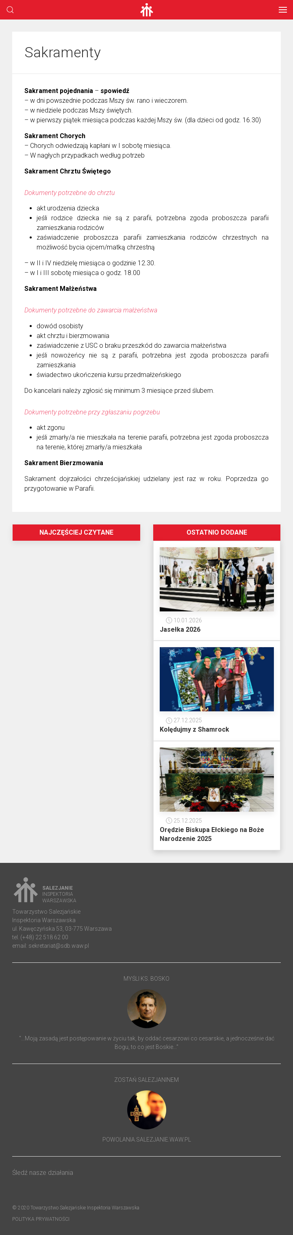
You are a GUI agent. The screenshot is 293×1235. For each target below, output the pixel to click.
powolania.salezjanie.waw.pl (146, 1139)
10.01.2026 (184, 620)
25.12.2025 (184, 820)
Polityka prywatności (40, 1219)
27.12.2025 (184, 720)
